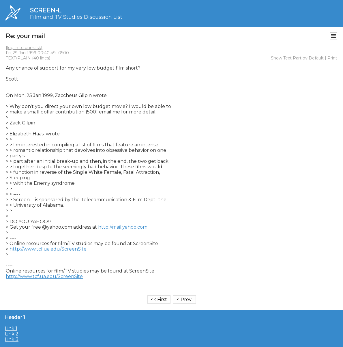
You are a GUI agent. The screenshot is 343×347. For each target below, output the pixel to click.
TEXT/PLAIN (18, 58)
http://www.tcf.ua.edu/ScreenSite (48, 249)
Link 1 (11, 328)
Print (332, 58)
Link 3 (11, 339)
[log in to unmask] (24, 47)
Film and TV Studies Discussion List (76, 17)
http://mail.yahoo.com (122, 227)
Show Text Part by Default (297, 58)
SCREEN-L (45, 10)
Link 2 (11, 334)
